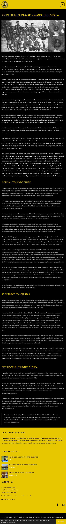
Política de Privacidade (34, 517)
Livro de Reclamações (57, 517)
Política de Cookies (46, 517)
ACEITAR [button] (61, 521)
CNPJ (15, 517)
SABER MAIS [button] (11, 522)
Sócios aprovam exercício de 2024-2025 (21, 472)
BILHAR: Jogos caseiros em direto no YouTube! (23, 457)
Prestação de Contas (22, 517)
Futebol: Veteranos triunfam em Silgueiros (23, 465)
